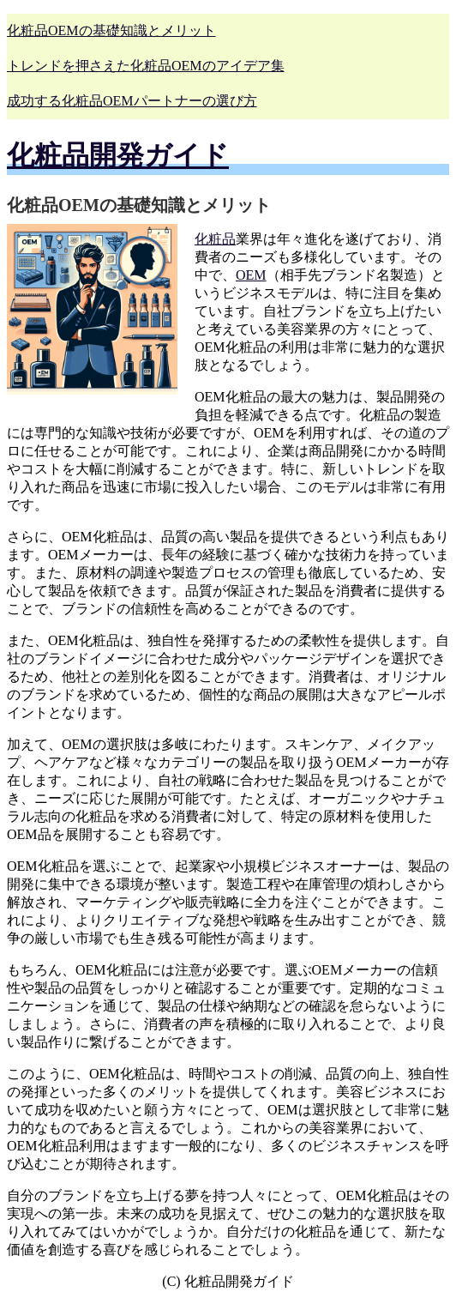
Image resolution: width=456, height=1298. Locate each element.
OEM (251, 275)
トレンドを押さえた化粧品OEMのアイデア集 (146, 65)
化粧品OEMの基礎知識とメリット (111, 30)
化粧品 (215, 239)
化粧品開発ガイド (118, 155)
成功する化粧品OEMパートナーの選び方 (132, 101)
